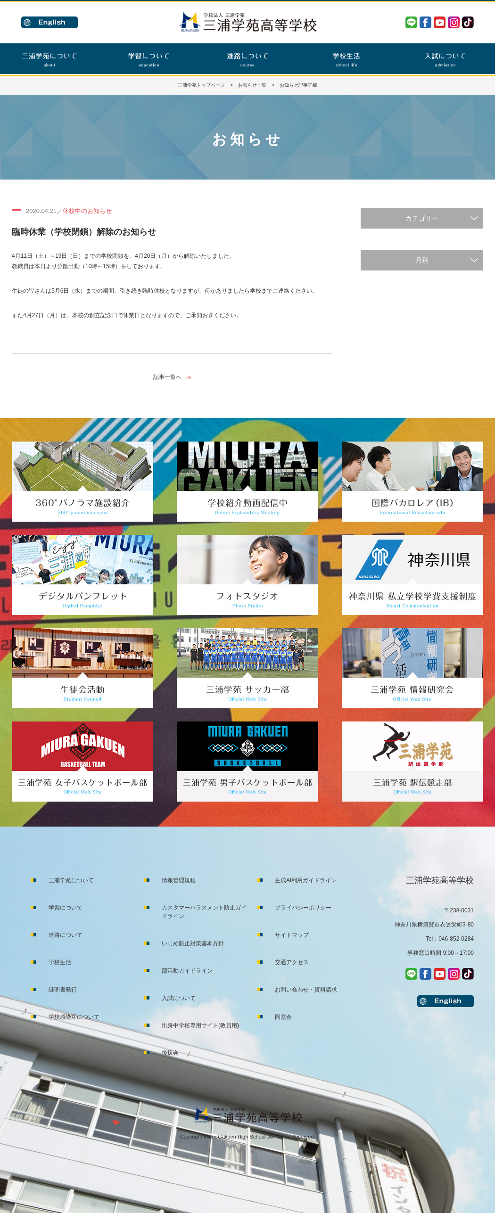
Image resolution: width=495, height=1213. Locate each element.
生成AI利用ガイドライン (306, 880)
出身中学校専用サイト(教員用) (200, 1025)
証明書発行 (63, 989)
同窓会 (283, 1017)
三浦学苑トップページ (201, 85)
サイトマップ (292, 935)
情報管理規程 (179, 880)
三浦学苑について (71, 880)
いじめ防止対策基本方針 (193, 943)
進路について (65, 935)
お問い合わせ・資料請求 (306, 989)
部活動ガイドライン (187, 970)
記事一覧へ (167, 377)
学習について (65, 907)
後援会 (170, 1052)
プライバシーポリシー (303, 907)
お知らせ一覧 (252, 85)
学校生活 (60, 962)
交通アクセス (292, 962)
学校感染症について (74, 1017)
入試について (179, 998)
